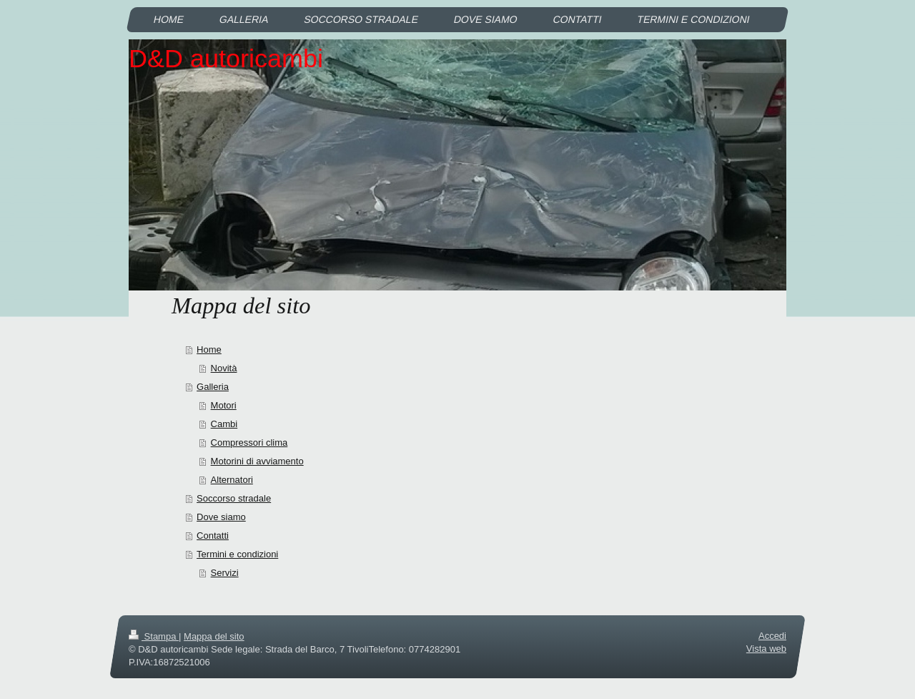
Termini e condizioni (237, 554)
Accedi (772, 635)
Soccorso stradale (234, 498)
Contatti (213, 535)
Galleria (213, 386)
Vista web (766, 648)
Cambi (224, 424)
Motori (224, 405)
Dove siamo (221, 517)
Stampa (154, 636)
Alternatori (232, 479)
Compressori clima (249, 442)
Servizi (225, 572)
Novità (224, 368)
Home (209, 349)
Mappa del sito (214, 636)
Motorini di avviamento (257, 461)
